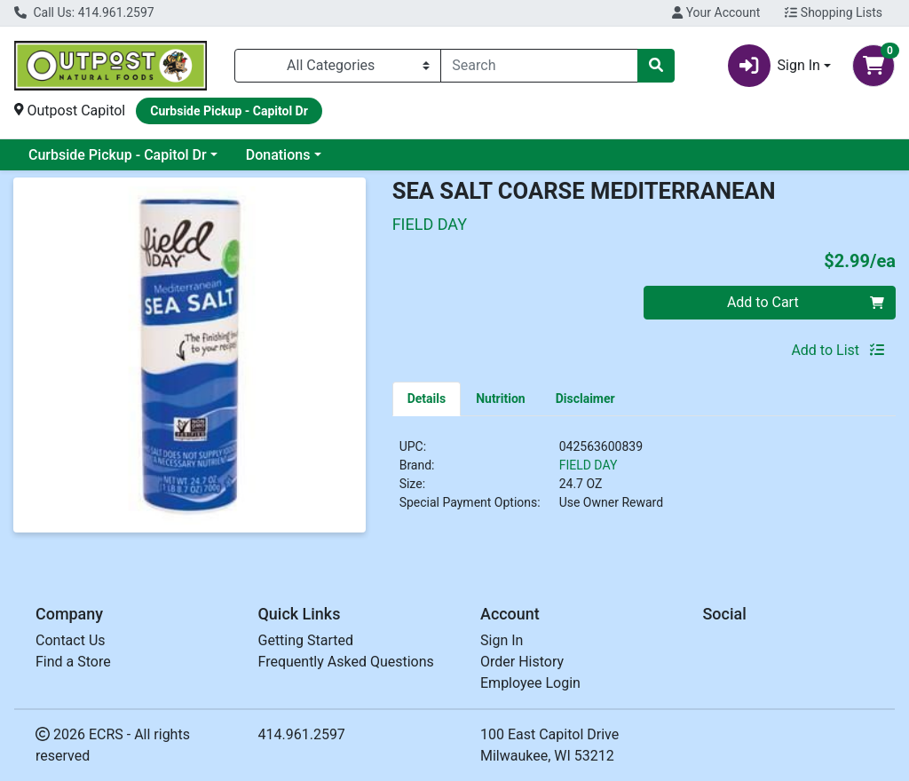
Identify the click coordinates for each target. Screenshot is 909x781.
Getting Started (306, 640)
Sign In (501, 640)
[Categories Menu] (337, 66)
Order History (522, 661)
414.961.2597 (301, 734)
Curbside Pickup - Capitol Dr (117, 154)
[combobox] (539, 66)
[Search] (539, 66)
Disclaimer (585, 398)
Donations (278, 154)
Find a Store (73, 661)
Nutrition (500, 398)
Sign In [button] (774, 65)
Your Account (716, 12)
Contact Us (71, 640)
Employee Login (530, 682)
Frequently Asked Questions (346, 661)
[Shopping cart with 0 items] (873, 65)
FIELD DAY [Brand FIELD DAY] (588, 465)
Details (427, 398)
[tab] (427, 398)
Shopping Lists (833, 12)
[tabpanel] (644, 481)
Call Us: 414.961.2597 (84, 12)
